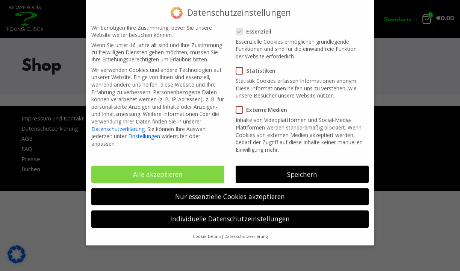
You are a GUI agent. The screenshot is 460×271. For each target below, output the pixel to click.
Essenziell (256, 25)
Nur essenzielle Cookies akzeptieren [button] (230, 190)
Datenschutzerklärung (118, 123)
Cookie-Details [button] (207, 230)
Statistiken (258, 65)
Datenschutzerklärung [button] (246, 230)
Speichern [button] (302, 168)
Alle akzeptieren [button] (158, 168)
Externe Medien (264, 104)
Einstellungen (144, 130)
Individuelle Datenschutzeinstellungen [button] (230, 213)
